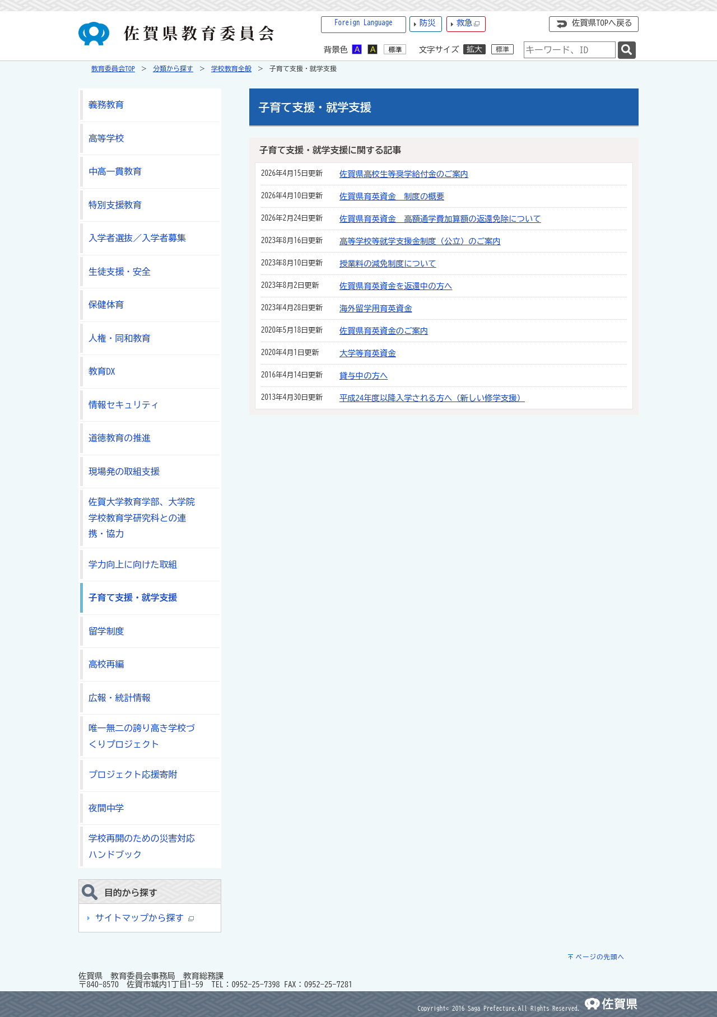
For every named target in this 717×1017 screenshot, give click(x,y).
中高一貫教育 (115, 171)
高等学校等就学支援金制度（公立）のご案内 (420, 241)
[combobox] (569, 50)
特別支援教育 (115, 204)
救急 (468, 23)
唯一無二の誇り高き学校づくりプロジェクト (142, 736)
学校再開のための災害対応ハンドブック (142, 846)
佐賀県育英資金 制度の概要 (391, 196)
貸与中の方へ (363, 375)
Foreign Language (363, 22)
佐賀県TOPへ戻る (602, 22)
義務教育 (106, 104)
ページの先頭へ (600, 957)
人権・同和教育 (120, 338)
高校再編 (106, 664)
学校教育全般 (231, 68)
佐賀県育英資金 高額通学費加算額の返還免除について (440, 218)
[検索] (627, 50)
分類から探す (173, 68)
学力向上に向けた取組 (133, 564)
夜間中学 (106, 808)
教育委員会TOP (113, 68)
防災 (428, 22)
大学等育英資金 (367, 353)
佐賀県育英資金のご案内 (383, 330)
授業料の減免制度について (387, 263)
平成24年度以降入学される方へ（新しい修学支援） (432, 398)
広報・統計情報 (120, 697)
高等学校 (106, 138)
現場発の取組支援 (124, 471)
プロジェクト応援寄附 (133, 774)
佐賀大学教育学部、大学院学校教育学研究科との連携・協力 (142, 517)
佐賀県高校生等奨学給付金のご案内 (403, 174)
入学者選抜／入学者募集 (137, 238)
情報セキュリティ (124, 404)
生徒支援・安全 (120, 271)
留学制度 (106, 631)
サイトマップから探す (144, 917)
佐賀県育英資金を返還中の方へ (395, 286)
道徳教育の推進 (120, 437)
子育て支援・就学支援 (133, 597)
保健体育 (106, 304)
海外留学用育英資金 (375, 308)
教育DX (102, 371)
